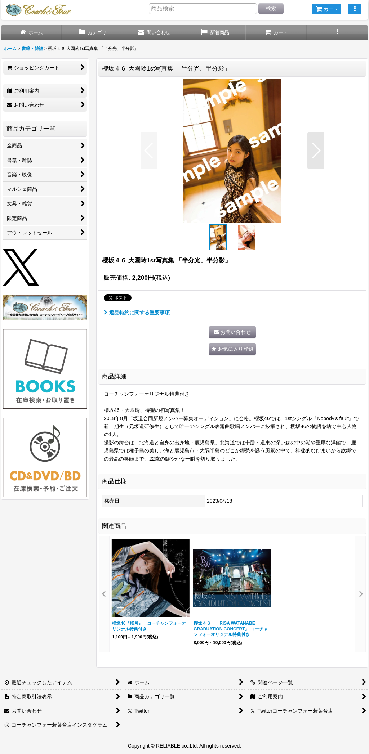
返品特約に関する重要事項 (137, 312)
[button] (354, 9)
